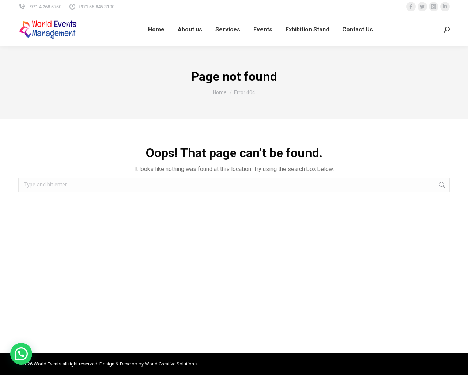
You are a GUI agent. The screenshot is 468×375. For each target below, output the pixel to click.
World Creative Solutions (171, 364)
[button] (21, 354)
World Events (47, 364)
